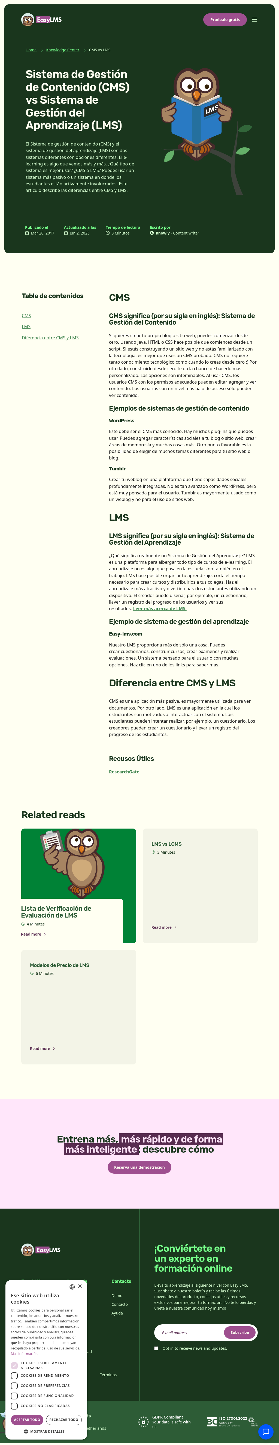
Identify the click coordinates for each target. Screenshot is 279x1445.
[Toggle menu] (254, 19)
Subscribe (237, 1334)
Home (31, 49)
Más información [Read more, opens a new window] (24, 1353)
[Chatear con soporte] (266, 1432)
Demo (116, 1297)
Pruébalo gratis (225, 19)
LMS (26, 327)
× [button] (80, 1286)
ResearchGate (124, 772)
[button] (46, 1431)
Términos (108, 1376)
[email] (206, 1334)
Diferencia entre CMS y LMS (50, 338)
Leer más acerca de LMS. (159, 609)
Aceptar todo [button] (27, 1419)
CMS (26, 316)
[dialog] (46, 1360)
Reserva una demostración (139, 1168)
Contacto (119, 1306)
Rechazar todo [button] (63, 1419)
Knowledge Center (62, 49)
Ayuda (117, 1315)
